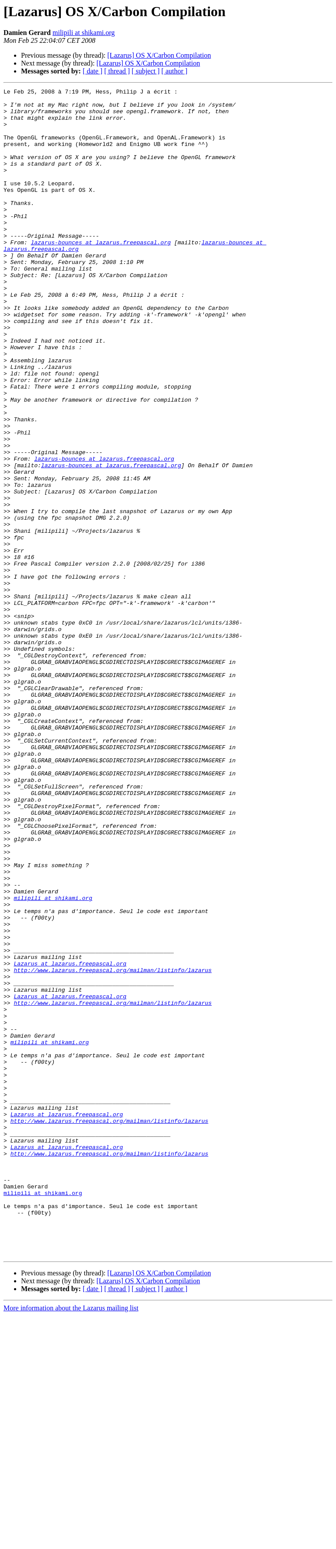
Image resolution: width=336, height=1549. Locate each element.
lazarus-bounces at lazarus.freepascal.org (101, 274)
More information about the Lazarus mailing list (71, 1541)
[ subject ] (146, 71)
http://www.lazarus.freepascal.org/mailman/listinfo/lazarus (112, 1147)
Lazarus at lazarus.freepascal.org (70, 1139)
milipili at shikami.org (83, 32)
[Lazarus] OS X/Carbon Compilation (159, 55)
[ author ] (174, 71)
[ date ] (92, 71)
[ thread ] (117, 71)
